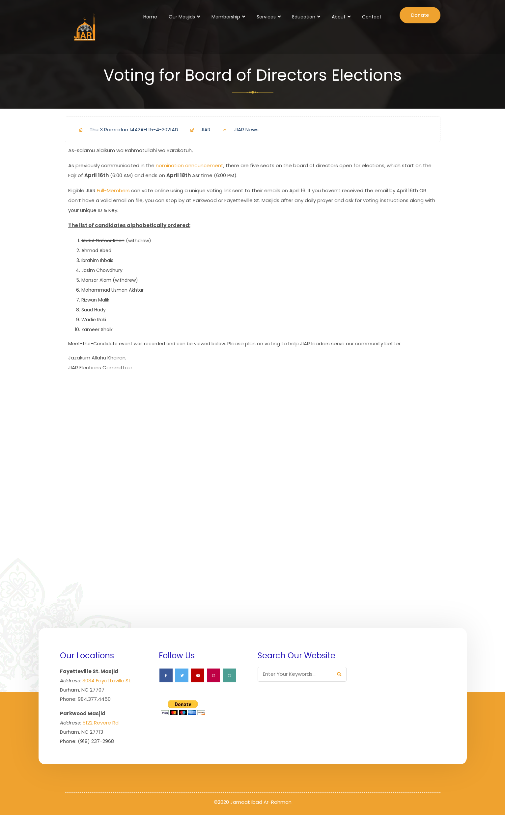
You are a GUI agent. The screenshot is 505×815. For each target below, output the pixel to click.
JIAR (197, 129)
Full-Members (113, 190)
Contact (371, 16)
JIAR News (246, 129)
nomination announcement (189, 165)
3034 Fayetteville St (106, 680)
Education (303, 16)
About (339, 16)
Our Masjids (182, 16)
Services (266, 16)
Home (150, 16)
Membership (225, 16)
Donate (420, 15)
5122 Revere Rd (100, 722)
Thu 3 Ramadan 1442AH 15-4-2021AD (126, 129)
